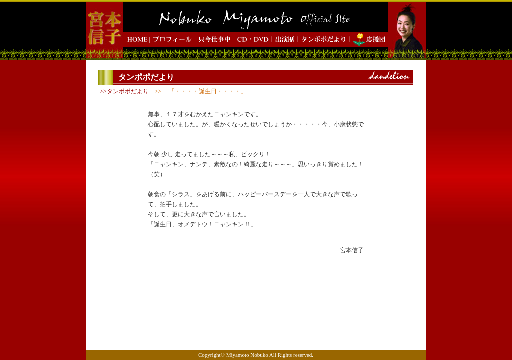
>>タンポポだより (124, 91)
